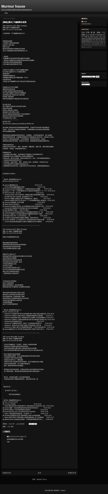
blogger (84, 38)
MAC (83, 45)
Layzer (85, 21)
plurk (104, 39)
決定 (94, 39)
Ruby (87, 44)
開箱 (89, 38)
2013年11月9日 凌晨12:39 (18, 436)
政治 (102, 41)
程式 (104, 38)
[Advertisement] (90, 60)
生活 (99, 39)
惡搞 (95, 38)
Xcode (94, 45)
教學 (99, 38)
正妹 (93, 42)
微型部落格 (86, 41)
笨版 (98, 42)
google (93, 41)
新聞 (89, 39)
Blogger (63, 490)
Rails (90, 45)
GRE (103, 44)
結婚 (84, 39)
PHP (87, 45)
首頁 (39, 473)
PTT (83, 37)
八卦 (8, 426)
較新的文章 (7, 473)
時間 (88, 42)
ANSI (83, 44)
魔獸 (102, 42)
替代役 (88, 47)
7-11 (103, 32)
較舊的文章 (72, 473)
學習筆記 (97, 44)
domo (99, 45)
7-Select (100, 36)
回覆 (8, 442)
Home (6, 13)
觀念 (94, 35)
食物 (93, 32)
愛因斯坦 (83, 47)
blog (94, 36)
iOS (83, 32)
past (98, 41)
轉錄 (12, 426)
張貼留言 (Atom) (42, 479)
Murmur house (13, 6)
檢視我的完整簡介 (86, 24)
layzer (87, 35)
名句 (103, 45)
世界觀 (83, 42)
